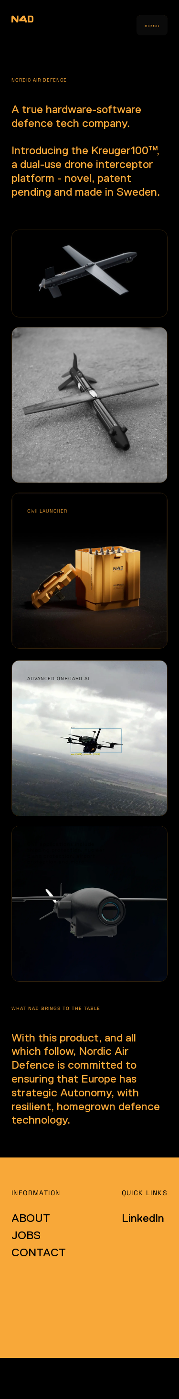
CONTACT (38, 1252)
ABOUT (30, 1217)
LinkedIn (143, 1217)
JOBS (26, 1235)
